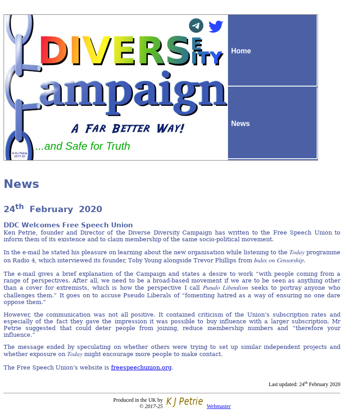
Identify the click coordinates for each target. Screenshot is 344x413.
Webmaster (218, 406)
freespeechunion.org (141, 367)
